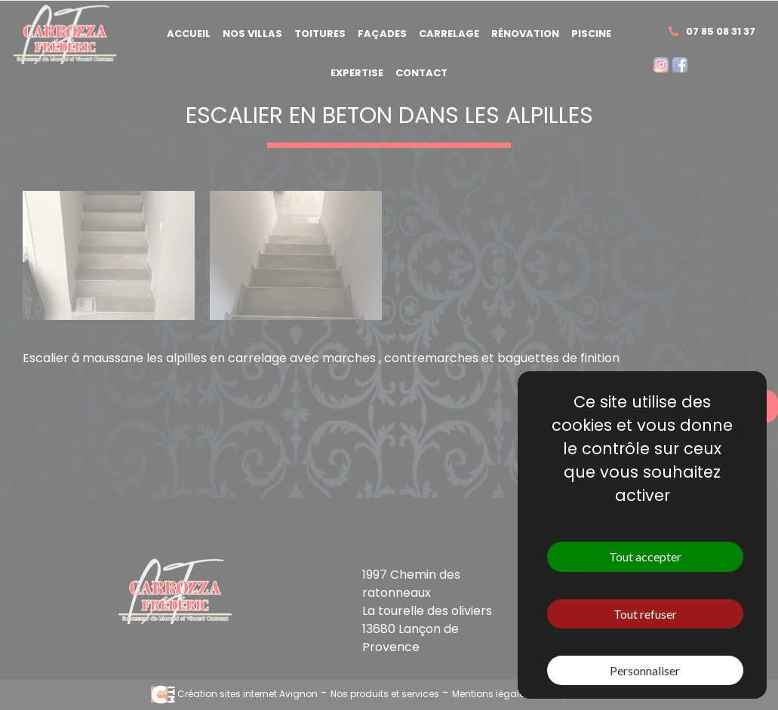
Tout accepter (645, 556)
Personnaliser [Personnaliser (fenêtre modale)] (645, 670)
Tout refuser (645, 614)
